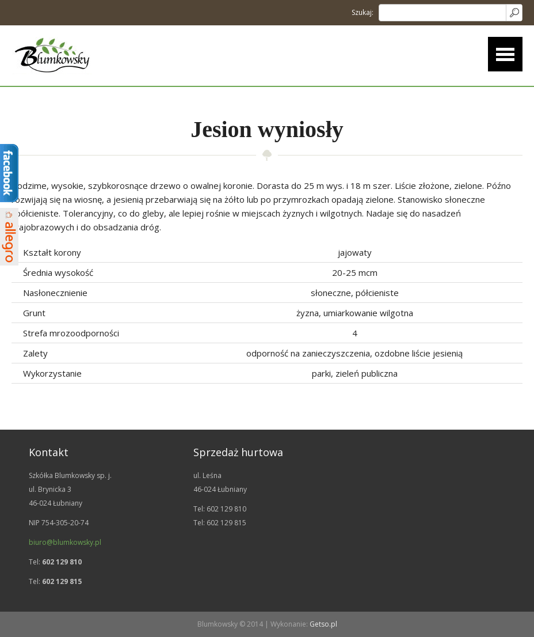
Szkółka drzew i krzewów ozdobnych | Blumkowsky (52, 55)
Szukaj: (362, 12)
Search (514, 13)
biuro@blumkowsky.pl (65, 542)
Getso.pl (323, 624)
